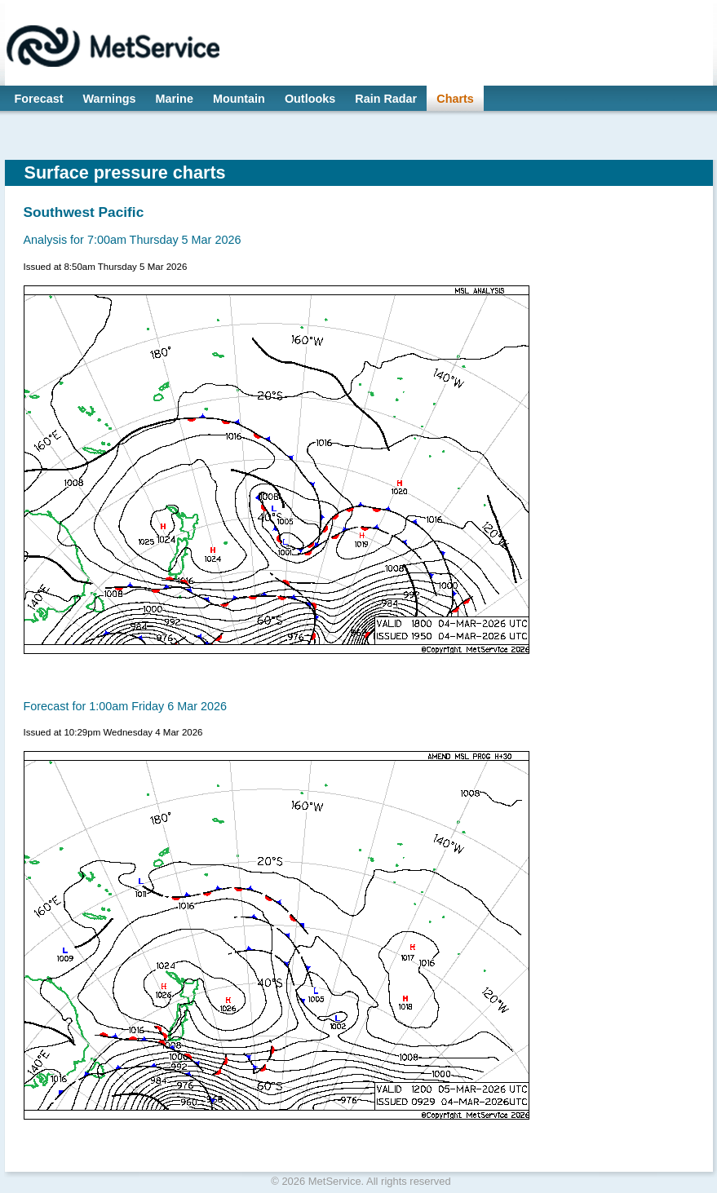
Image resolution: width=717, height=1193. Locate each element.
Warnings (109, 98)
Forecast (39, 98)
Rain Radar (386, 98)
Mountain (239, 98)
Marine (174, 98)
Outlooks (310, 98)
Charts (455, 98)
